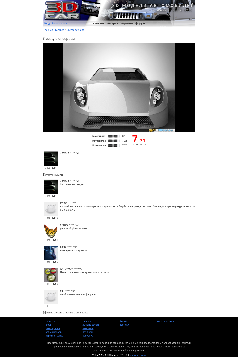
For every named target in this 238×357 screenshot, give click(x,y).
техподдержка (137, 355)
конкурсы (88, 335)
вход (48, 324)
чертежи (127, 23)
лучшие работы (91, 324)
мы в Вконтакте (165, 321)
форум (140, 23)
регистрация (53, 328)
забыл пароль (53, 332)
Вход (47, 23)
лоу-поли (88, 332)
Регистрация (59, 23)
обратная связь (54, 335)
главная (99, 23)
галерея (112, 23)
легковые (88, 328)
